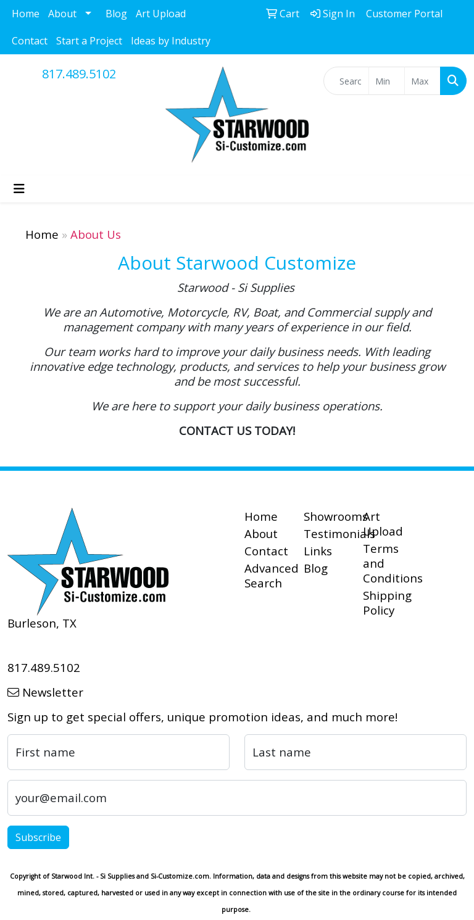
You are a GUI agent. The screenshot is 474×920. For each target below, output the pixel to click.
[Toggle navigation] (19, 188)
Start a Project (89, 41)
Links (318, 550)
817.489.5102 (79, 73)
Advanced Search (266, 575)
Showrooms (326, 516)
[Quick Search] (346, 81)
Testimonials (326, 533)
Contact (30, 41)
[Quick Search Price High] (422, 81)
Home (26, 13)
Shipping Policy (385, 602)
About (62, 13)
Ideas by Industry (170, 41)
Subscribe (38, 837)
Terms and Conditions (385, 563)
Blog (116, 13)
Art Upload (161, 13)
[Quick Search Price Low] (386, 81)
